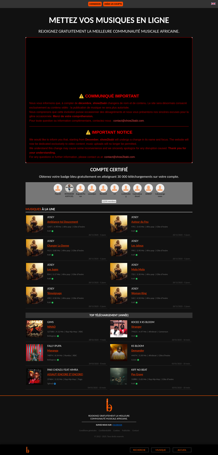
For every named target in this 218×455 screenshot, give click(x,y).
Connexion (95, 4)
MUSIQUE (160, 449)
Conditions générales (88, 430)
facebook (117, 425)
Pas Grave (137, 374)
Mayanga (52, 350)
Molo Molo (138, 269)
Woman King (139, 293)
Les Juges (52, 269)
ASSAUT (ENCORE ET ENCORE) (65, 374)
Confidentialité (105, 430)
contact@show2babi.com (128, 120)
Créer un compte (113, 4)
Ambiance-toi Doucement (62, 222)
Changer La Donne (58, 245)
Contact (135, 430)
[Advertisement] (109, 66)
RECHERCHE (139, 449)
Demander (137, 350)
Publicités (126, 430)
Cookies (116, 430)
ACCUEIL (182, 449)
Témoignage (54, 293)
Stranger (136, 327)
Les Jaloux (137, 245)
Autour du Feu (140, 222)
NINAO (51, 327)
